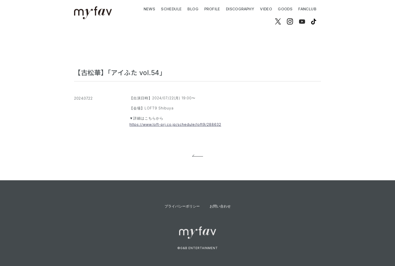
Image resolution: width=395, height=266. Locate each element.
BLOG (193, 9)
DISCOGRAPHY (240, 9)
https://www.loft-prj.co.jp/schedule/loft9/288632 (175, 124)
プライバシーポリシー (182, 206)
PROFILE (212, 9)
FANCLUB (307, 9)
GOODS (285, 9)
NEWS (149, 9)
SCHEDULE (171, 9)
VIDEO (266, 9)
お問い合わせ (220, 206)
